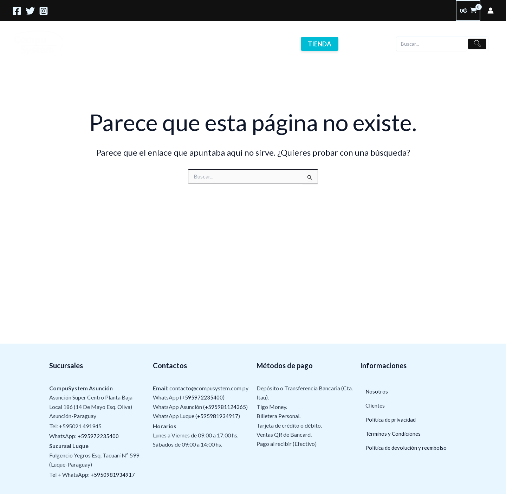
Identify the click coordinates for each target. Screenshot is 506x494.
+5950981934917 (113, 474)
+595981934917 (218, 415)
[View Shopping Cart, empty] (468, 10)
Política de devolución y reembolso (407, 447)
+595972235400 (98, 436)
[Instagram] (43, 10)
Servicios (118, 44)
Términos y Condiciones (394, 433)
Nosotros (156, 44)
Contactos (232, 44)
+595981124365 (225, 406)
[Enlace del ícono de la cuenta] (490, 10)
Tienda (310, 44)
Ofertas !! (272, 44)
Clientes (193, 44)
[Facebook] (16, 10)
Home (85, 44)
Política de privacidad (391, 419)
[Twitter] (30, 10)
